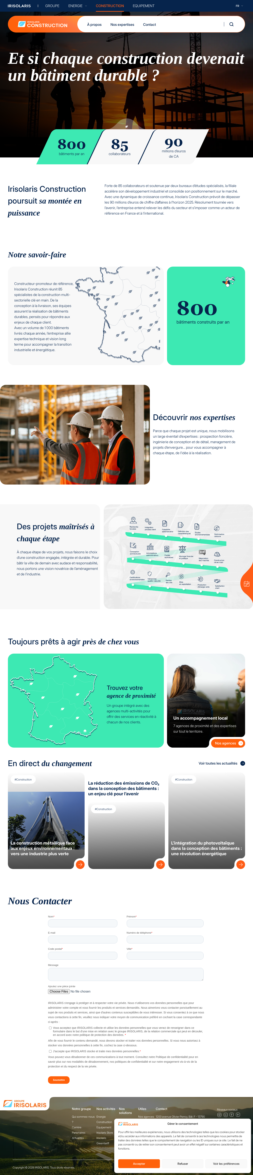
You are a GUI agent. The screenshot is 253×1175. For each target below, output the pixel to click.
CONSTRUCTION (110, 6)
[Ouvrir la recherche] (231, 24)
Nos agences (229, 743)
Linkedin (225, 1115)
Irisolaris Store (104, 1132)
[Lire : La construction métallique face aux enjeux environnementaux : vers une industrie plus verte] (79, 863)
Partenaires (78, 1132)
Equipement (103, 1127)
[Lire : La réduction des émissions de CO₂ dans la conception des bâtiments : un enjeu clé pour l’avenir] (159, 863)
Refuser (182, 1164)
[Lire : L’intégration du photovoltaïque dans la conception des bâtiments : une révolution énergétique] (239, 863)
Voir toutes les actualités (222, 763)
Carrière (76, 1127)
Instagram (219, 1115)
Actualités (78, 1138)
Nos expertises (122, 24)
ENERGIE (77, 6)
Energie (101, 1116)
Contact (149, 24)
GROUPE (52, 6)
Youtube (238, 1115)
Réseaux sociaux (227, 1109)
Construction (104, 1122)
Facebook (232, 1115)
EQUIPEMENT (144, 6)
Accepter (139, 1164)
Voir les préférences (226, 1164)
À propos (94, 24)
